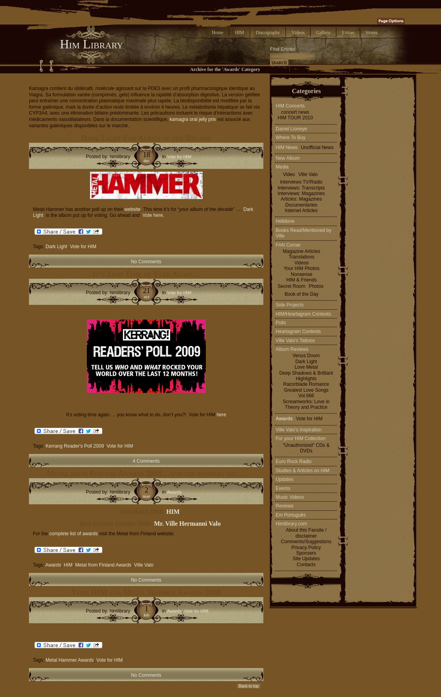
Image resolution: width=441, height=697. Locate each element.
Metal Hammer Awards (70, 660)
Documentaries (301, 205)
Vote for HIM (179, 156)
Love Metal (306, 367)
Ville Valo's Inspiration (299, 430)
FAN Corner (288, 245)
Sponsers (306, 553)
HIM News (286, 147)
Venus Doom (306, 355)
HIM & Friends (301, 280)
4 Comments (145, 461)
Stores (372, 32)
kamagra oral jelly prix (193, 119)
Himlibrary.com (291, 524)
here (221, 414)
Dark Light (56, 246)
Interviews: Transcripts (301, 188)
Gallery (323, 32)
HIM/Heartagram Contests (303, 314)
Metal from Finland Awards (103, 565)
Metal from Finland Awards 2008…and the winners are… (146, 473)
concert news (295, 112)
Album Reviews (292, 349)
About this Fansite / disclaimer (306, 532)
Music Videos (290, 497)
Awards (174, 492)
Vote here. (153, 215)
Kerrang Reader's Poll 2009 (75, 446)
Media (282, 167)
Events (283, 488)
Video (289, 174)
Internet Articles (301, 210)
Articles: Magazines (301, 199)
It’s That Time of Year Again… (146, 274)
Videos (298, 32)
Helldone (285, 221)
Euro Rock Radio (294, 461)
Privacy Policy (306, 547)
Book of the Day (301, 294)
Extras (348, 32)
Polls (281, 323)
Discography (268, 32)
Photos (316, 286)
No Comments (146, 261)
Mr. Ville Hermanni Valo (187, 523)
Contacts (306, 564)
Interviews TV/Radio (301, 182)
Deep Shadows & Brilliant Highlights (306, 375)
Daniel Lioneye (291, 129)
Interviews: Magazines (301, 193)
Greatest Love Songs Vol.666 (306, 392)
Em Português (291, 515)
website (133, 209)
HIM (239, 32)
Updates (284, 479)
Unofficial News (317, 147)
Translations (301, 257)
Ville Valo (143, 565)
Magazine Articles (301, 251)
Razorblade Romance (306, 384)
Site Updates (306, 558)
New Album (288, 158)
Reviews (284, 506)
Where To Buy (290, 137)
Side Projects (290, 305)
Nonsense (301, 274)
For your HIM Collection (301, 438)
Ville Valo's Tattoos (295, 340)
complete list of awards (74, 533)
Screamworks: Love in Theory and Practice (306, 404)
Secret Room (291, 286)
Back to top (249, 686)
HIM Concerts (290, 106)
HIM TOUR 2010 (295, 118)
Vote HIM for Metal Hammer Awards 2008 (146, 592)
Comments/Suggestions (306, 541)
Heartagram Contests (298, 331)
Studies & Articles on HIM (302, 470)
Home (217, 32)
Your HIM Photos (301, 268)
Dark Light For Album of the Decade (146, 138)
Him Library (91, 44)
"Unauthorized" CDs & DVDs (306, 448)
